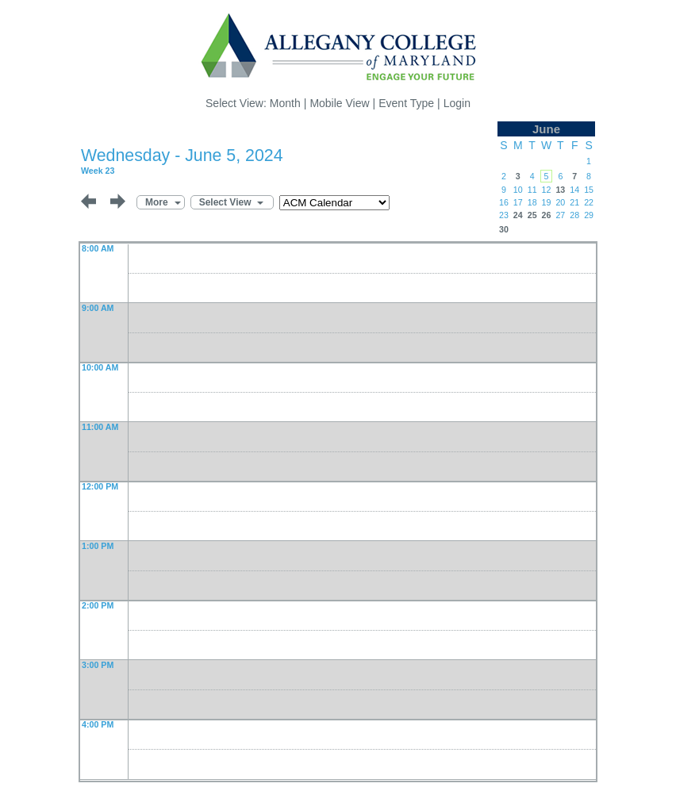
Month (285, 103)
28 (574, 215)
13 (560, 189)
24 (518, 215)
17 (518, 202)
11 (532, 189)
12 (546, 189)
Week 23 (97, 170)
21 (574, 202)
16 (504, 202)
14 (574, 189)
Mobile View (339, 103)
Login (457, 103)
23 (504, 215)
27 (560, 215)
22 (588, 202)
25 (532, 215)
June (546, 129)
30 (504, 229)
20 (560, 202)
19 (546, 202)
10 (518, 189)
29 (588, 215)
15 (588, 189)
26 (546, 215)
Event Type (406, 103)
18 (532, 202)
